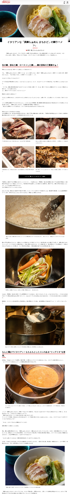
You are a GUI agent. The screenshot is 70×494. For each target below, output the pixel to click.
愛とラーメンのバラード (37, 50)
